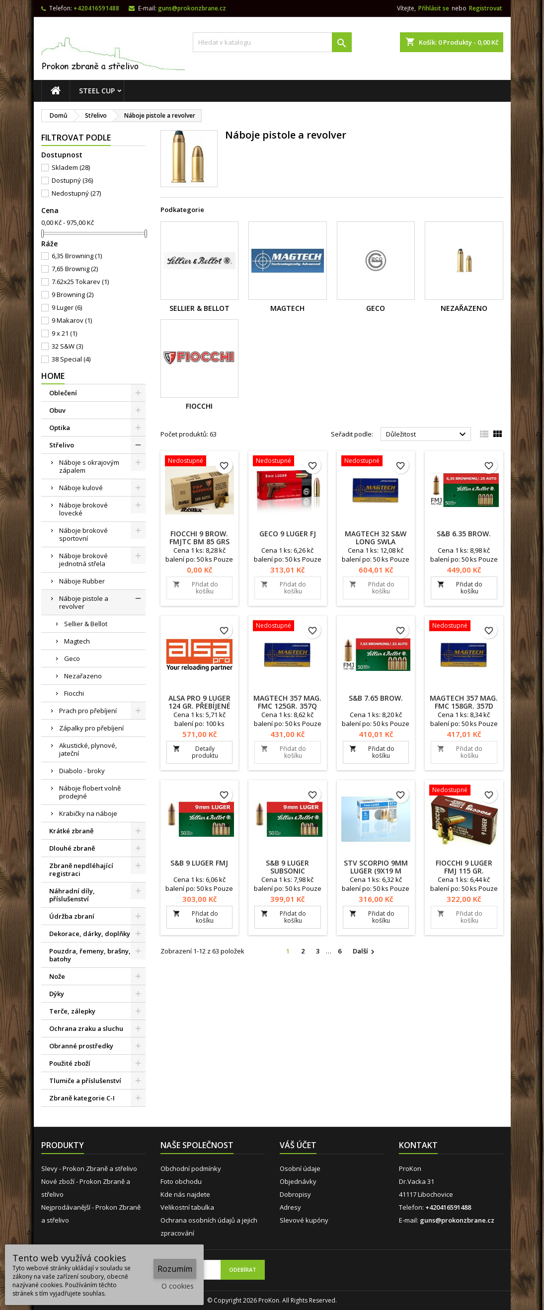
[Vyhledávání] (272, 42)
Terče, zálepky (72, 1011)
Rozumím (174, 1268)
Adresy (290, 1207)
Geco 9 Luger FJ (287, 533)
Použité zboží (69, 1063)
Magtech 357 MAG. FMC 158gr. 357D (464, 702)
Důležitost (427, 434)
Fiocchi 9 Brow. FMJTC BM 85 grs (199, 537)
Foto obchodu (181, 1181)
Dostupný (72, 180)
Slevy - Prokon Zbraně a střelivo (89, 1168)
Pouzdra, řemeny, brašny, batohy (90, 954)
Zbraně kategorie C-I (82, 1097)
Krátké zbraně (71, 830)
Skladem (71, 167)
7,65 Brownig (75, 268)
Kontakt (418, 1145)
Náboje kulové (81, 487)
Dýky (56, 993)
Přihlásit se (433, 8)
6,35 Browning (77, 255)
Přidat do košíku (195, 587)
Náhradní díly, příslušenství (72, 894)
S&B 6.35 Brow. (464, 533)
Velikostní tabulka (187, 1207)
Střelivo (61, 444)
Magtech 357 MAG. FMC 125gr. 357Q (287, 702)
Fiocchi (74, 693)
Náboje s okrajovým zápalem (89, 466)
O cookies (177, 1286)
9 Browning (72, 294)
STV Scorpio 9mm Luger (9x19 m (376, 866)
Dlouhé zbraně (72, 848)
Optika (59, 427)
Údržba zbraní (71, 916)
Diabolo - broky (82, 770)
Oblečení (63, 392)
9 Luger (67, 307)
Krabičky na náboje (88, 813)
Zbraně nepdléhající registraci (81, 869)
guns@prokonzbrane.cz (192, 8)
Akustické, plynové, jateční (88, 749)
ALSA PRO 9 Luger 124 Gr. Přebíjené (199, 702)
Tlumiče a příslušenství (85, 1080)
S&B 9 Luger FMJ (199, 863)
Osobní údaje (300, 1168)
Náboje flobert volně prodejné (90, 792)
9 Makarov (72, 320)
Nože (57, 976)
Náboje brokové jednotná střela (83, 559)
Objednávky (298, 1181)
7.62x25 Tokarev (80, 281)
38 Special (71, 359)
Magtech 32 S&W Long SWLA (375, 537)
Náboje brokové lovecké (83, 509)
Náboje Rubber (82, 581)
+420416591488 (96, 8)
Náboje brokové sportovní (83, 534)
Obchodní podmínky (190, 1168)
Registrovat (485, 8)
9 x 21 (64, 333)
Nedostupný (76, 193)
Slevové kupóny (304, 1220)
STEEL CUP (97, 90)
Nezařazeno (83, 675)
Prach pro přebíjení (88, 710)
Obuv (57, 410)
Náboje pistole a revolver (83, 602)
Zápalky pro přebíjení (91, 728)
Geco (72, 658)
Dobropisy (295, 1194)
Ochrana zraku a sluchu (86, 1028)
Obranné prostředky (81, 1045)
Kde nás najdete (185, 1194)
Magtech (77, 641)
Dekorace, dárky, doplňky (89, 933)
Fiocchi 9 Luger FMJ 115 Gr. (464, 866)
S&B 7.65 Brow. (376, 698)
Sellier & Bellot (85, 623)
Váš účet (298, 1145)
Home (53, 375)
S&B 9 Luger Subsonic (287, 866)
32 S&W (67, 346)
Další (365, 951)
